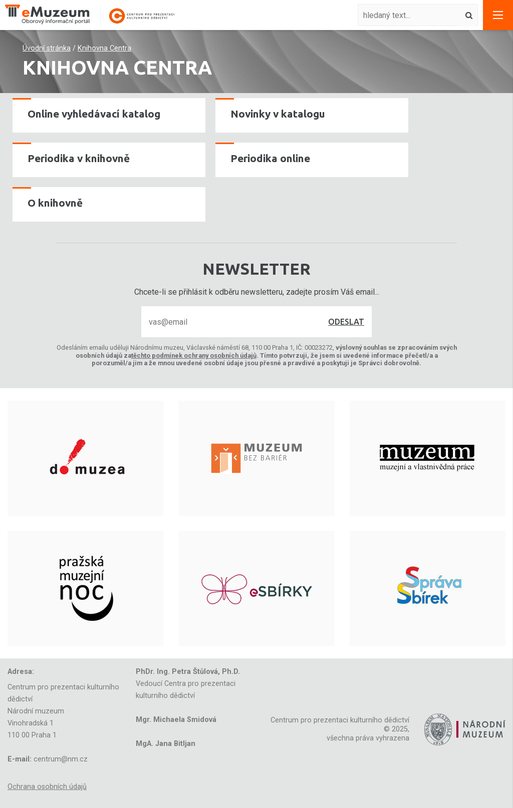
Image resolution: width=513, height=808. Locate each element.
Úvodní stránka (47, 48)
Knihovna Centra (104, 48)
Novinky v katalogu (277, 114)
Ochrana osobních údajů (47, 786)
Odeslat (346, 321)
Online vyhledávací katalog (94, 114)
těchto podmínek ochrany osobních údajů (193, 355)
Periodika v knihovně (79, 158)
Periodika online (270, 158)
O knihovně (55, 203)
